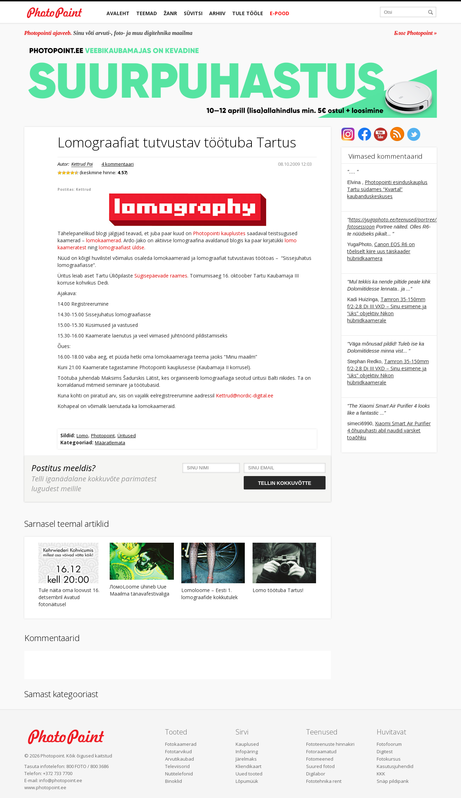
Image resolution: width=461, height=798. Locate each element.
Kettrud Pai (82, 164)
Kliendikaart (248, 766)
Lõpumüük (247, 781)
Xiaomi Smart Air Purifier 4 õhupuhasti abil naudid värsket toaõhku (389, 430)
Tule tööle (247, 13)
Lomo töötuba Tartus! (278, 590)
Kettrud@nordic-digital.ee (244, 395)
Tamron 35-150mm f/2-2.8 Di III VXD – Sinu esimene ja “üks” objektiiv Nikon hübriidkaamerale (386, 310)
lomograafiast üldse (121, 247)
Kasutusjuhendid (395, 766)
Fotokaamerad (180, 744)
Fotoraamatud (321, 751)
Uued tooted (249, 773)
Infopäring (247, 751)
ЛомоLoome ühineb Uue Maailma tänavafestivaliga (139, 590)
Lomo (82, 435)
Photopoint (103, 435)
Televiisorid (177, 766)
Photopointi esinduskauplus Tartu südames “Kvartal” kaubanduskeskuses (387, 189)
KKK (381, 773)
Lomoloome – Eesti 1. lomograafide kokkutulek (209, 594)
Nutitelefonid (179, 773)
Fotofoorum (389, 744)
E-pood (279, 13)
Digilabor (315, 773)
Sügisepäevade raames (160, 275)
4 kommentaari (118, 164)
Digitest (385, 751)
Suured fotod (320, 766)
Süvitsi (193, 13)
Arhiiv (217, 13)
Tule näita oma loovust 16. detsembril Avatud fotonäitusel (68, 597)
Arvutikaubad (179, 759)
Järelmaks (246, 759)
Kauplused (247, 744)
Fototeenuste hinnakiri (330, 744)
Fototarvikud (178, 751)
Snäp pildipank (393, 781)
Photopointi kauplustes (219, 233)
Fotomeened (319, 759)
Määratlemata (110, 442)
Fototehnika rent (323, 781)
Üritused (126, 435)
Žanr (170, 13)
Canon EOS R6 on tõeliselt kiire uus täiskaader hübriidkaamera (380, 251)
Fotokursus (389, 759)
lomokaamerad (103, 240)
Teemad (146, 13)
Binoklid (173, 781)
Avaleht (118, 13)
